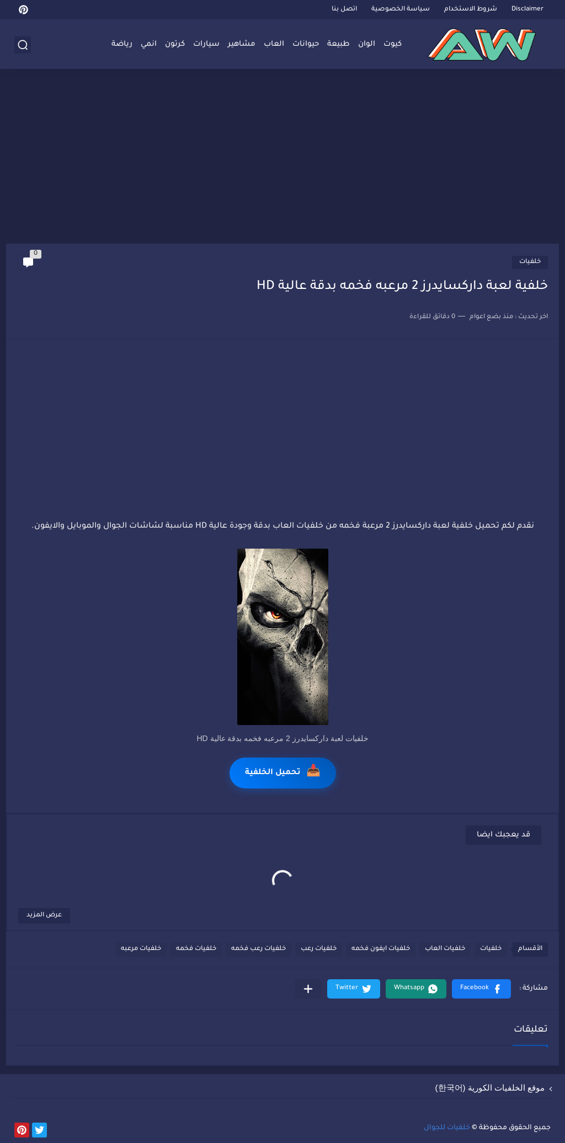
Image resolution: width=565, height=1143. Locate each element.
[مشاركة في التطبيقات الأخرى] (308, 989)
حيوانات (305, 44)
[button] (481, 989)
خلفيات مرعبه (141, 949)
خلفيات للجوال (447, 1128)
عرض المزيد (44, 915)
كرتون (175, 44)
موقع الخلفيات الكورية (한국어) (490, 1087)
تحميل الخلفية (283, 773)
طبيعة (338, 44)
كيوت (392, 44)
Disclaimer (527, 9)
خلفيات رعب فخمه (258, 949)
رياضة (121, 44)
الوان (366, 44)
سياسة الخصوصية (400, 9)
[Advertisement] (282, 158)
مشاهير (241, 44)
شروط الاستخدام (470, 9)
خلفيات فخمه (196, 949)
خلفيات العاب (445, 949)
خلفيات (530, 262)
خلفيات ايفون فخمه (380, 949)
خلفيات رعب (319, 949)
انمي (149, 44)
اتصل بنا (344, 9)
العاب (274, 44)
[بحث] (22, 44)
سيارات (206, 44)
